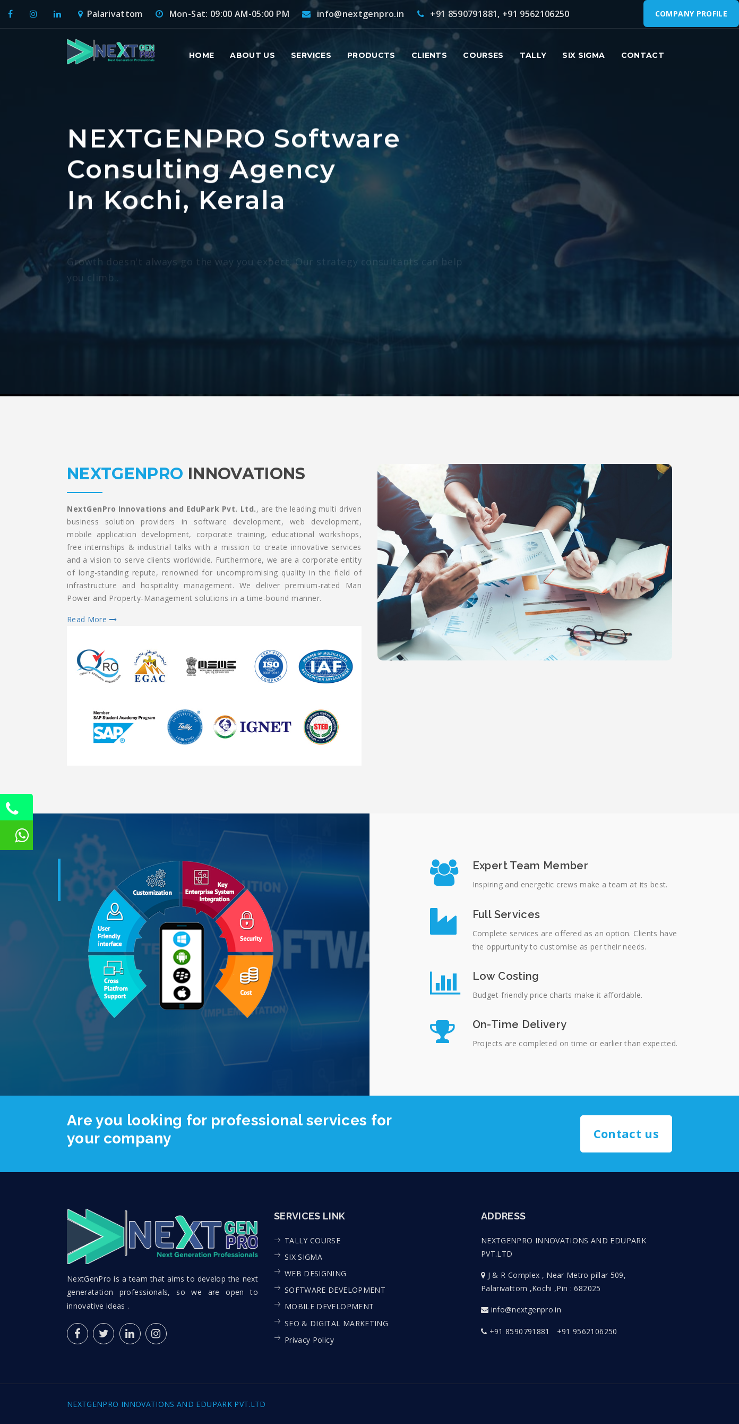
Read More (92, 619)
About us (252, 55)
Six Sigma (583, 55)
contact (642, 55)
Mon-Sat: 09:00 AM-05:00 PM (222, 14)
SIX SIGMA (303, 1256)
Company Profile (691, 14)
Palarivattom (110, 14)
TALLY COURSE (312, 1240)
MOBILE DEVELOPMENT (329, 1306)
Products (371, 55)
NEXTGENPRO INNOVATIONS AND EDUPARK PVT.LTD (166, 1404)
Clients (429, 55)
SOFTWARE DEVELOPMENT (335, 1290)
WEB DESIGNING (316, 1273)
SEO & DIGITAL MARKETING (336, 1323)
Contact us (626, 1133)
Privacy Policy (309, 1339)
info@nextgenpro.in (353, 14)
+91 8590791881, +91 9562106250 (493, 14)
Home (201, 55)
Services (311, 55)
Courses (483, 55)
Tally (533, 55)
